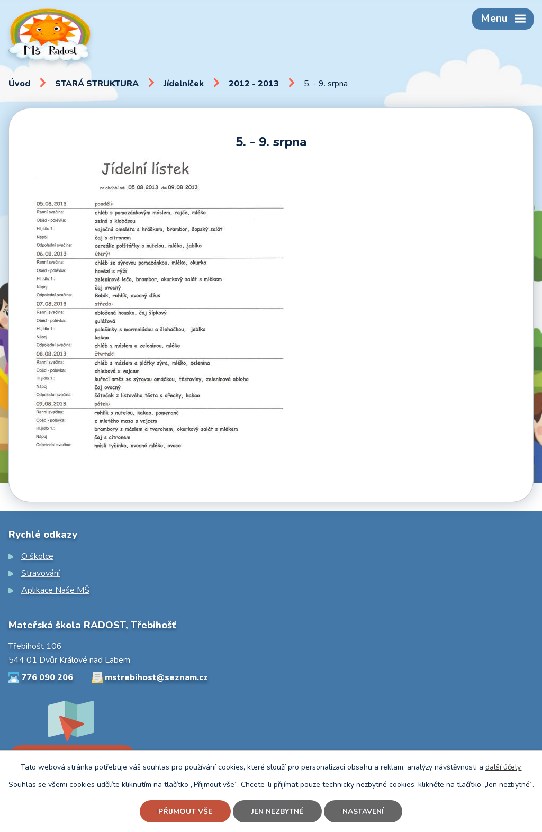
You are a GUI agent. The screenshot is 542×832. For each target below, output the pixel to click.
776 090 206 (47, 677)
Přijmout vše (185, 812)
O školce (37, 556)
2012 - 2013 (254, 83)
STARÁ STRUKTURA (97, 83)
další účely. (503, 767)
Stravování (40, 573)
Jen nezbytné (277, 812)
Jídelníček (184, 83)
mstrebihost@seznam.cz (156, 677)
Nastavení (363, 812)
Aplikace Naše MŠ (55, 590)
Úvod (19, 83)
